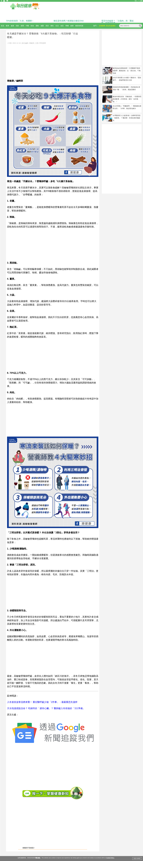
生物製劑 (102, 26)
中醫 (27, 26)
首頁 (2, 26)
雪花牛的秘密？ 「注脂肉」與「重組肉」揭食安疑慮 (117, 22)
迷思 (62, 26)
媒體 (72, 26)
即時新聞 (42, 43)
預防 (17, 26)
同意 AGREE (137, 858)
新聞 (22, 26)
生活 (57, 26)
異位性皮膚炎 (111, 26)
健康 (12, 26)
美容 (47, 26)
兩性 (52, 26)
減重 (42, 26)
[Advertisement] (52, 61)
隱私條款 (38, 858)
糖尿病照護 (79, 26)
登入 (136, 1)
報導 (7, 26)
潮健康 (31, 43)
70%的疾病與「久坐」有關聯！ (20, 21)
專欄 (67, 26)
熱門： (95, 26)
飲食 (32, 26)
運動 (37, 26)
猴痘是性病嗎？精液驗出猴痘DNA (69, 21)
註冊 (141, 1)
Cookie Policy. (110, 858)
